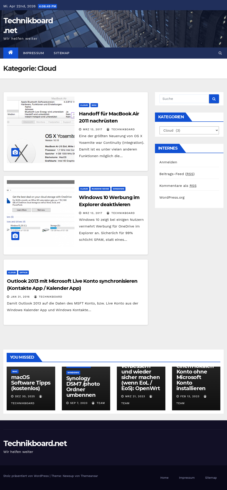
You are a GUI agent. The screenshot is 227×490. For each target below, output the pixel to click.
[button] (220, 53)
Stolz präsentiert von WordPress (26, 476)
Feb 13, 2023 (189, 396)
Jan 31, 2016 (20, 296)
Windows (118, 189)
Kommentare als (178, 186)
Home (164, 477)
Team (98, 403)
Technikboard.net (35, 443)
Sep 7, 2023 (79, 403)
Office (23, 272)
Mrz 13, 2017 (92, 129)
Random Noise (100, 189)
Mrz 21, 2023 (135, 396)
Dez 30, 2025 (25, 396)
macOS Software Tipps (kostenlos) (30, 382)
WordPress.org (172, 197)
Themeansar (89, 476)
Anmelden (168, 162)
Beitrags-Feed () (177, 174)
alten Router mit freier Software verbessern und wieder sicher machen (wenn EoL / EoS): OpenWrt (140, 368)
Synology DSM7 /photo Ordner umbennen (83, 386)
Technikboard (121, 129)
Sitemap (62, 53)
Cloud (84, 105)
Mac (94, 105)
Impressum (33, 53)
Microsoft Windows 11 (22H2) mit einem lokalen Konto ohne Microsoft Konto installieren (195, 368)
